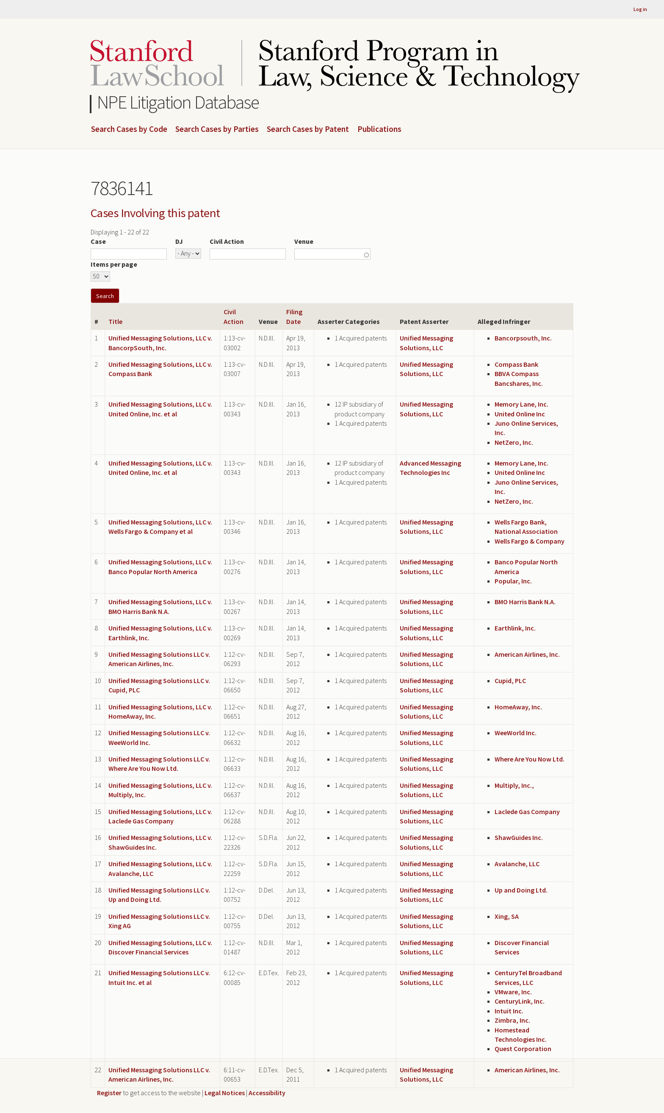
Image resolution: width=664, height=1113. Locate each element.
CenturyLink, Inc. (520, 1001)
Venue (303, 241)
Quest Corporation (523, 1048)
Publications (379, 129)
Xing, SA (507, 916)
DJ (179, 241)
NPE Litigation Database (178, 102)
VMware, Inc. (513, 991)
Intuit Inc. (509, 1011)
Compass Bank (516, 364)
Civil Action (227, 241)
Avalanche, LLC (517, 863)
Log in (640, 9)
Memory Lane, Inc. (521, 404)
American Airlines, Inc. (527, 654)
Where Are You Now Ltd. (529, 759)
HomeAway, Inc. (518, 707)
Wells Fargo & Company (529, 541)
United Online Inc (520, 414)
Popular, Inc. (513, 581)
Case (98, 241)
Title (115, 321)
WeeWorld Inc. (516, 732)
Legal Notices (225, 1092)
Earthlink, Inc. (515, 628)
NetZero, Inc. (514, 442)
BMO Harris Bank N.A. (525, 601)
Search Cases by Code (129, 129)
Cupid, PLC (510, 680)
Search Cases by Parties (217, 129)
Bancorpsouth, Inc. (523, 338)
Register (109, 1092)
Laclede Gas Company (527, 811)
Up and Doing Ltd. (521, 890)
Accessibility (267, 1092)
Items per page (114, 264)
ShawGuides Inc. (519, 837)
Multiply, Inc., (514, 785)
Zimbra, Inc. (512, 1020)
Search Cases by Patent (308, 129)
